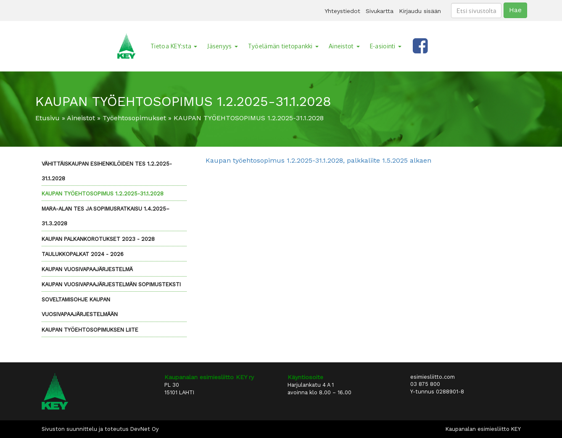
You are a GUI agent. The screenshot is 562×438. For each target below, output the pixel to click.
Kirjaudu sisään (420, 11)
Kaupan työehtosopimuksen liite (90, 330)
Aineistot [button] (344, 46)
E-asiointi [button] (385, 46)
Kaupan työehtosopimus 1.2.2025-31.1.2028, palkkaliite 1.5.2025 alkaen (318, 160)
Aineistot (81, 118)
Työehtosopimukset (134, 118)
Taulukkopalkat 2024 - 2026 (83, 254)
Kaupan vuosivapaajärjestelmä (87, 269)
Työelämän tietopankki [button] (283, 46)
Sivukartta (379, 11)
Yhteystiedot (342, 11)
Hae (515, 10)
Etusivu (47, 118)
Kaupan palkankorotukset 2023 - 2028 (98, 239)
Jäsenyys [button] (222, 46)
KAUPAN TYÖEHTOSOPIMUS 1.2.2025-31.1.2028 (103, 193)
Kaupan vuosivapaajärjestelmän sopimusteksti (111, 284)
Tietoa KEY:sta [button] (173, 46)
